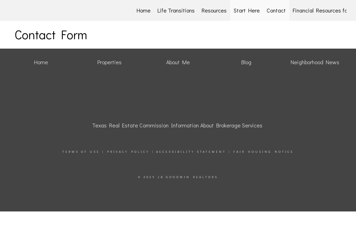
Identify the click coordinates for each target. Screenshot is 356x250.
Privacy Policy (128, 151)
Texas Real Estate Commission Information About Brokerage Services (177, 125)
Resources (214, 10)
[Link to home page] (46, 10)
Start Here (247, 10)
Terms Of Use (81, 151)
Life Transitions (176, 10)
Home (144, 10)
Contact (276, 10)
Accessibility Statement (191, 151)
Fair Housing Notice (263, 151)
